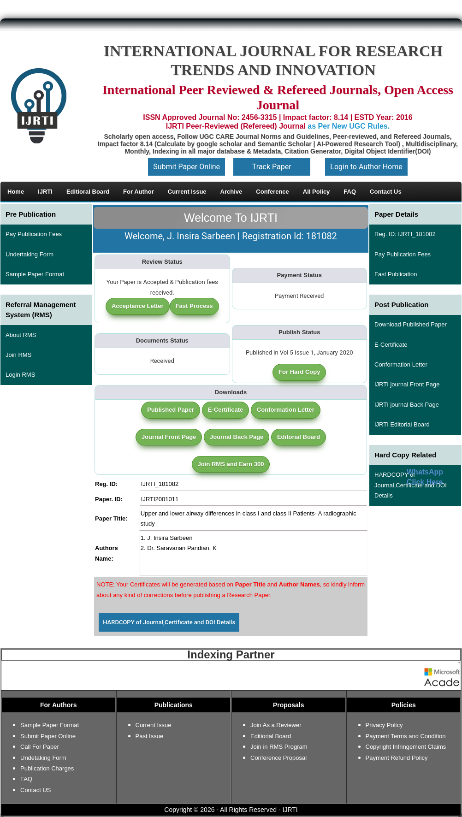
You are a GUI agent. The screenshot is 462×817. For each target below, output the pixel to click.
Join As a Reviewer (276, 725)
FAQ (26, 779)
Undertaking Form (29, 254)
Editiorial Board (270, 736)
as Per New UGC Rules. (349, 126)
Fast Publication (395, 274)
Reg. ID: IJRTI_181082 (405, 234)
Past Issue (150, 736)
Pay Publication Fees (34, 234)
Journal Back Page (236, 436)
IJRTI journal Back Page (406, 404)
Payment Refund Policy (397, 757)
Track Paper (271, 166)
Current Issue (154, 725)
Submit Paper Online (186, 166)
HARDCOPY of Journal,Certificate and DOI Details (169, 622)
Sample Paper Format (35, 274)
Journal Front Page (169, 436)
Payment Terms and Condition (406, 736)
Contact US (35, 790)
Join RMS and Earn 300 (231, 464)
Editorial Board (298, 436)
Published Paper (170, 409)
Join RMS (18, 354)
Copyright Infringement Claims (406, 746)
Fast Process (194, 305)
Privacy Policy (384, 725)
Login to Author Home (366, 166)
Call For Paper (39, 746)
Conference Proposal (278, 757)
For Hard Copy (299, 371)
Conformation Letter (285, 409)
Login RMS (20, 374)
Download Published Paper (410, 324)
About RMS (21, 335)
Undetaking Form (43, 757)
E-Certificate (225, 409)
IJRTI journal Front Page (406, 384)
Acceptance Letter (138, 305)
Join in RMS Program (279, 746)
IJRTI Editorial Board (402, 424)
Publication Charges (47, 768)
